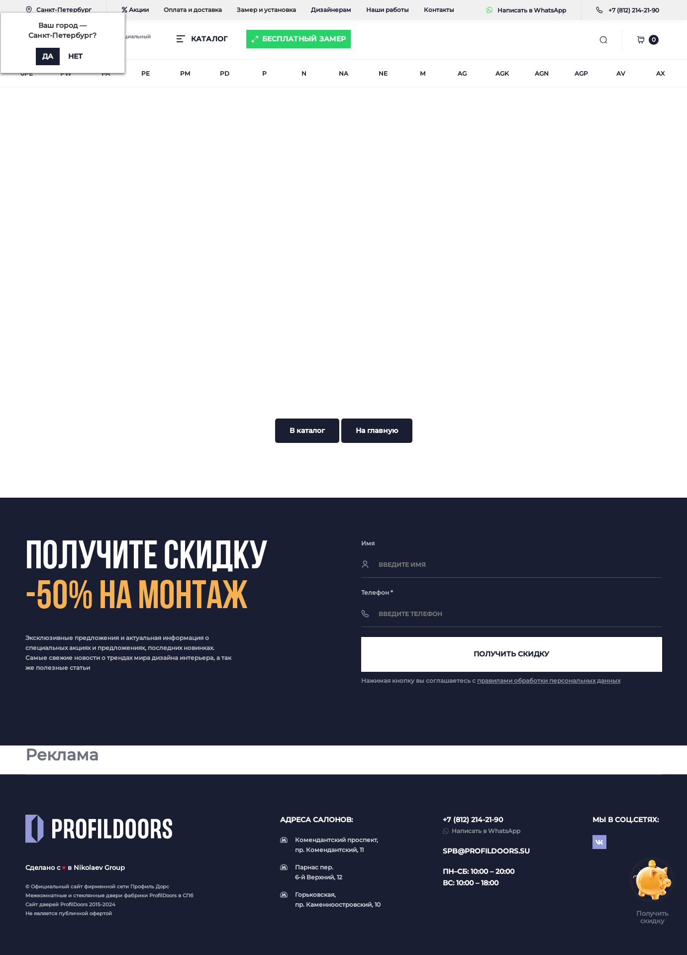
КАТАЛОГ (209, 38)
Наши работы (387, 9)
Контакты (439, 9)
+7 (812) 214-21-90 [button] (473, 819)
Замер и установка (266, 9)
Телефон (377, 592)
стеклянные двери (97, 895)
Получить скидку (511, 653)
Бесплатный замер (304, 38)
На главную (377, 430)
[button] (634, 10)
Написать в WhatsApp (526, 10)
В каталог (307, 430)
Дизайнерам (331, 9)
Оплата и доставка (193, 9)
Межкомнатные (46, 895)
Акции (135, 9)
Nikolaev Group (99, 867)
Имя (368, 543)
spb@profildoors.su (486, 851)
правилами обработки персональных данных (548, 680)
